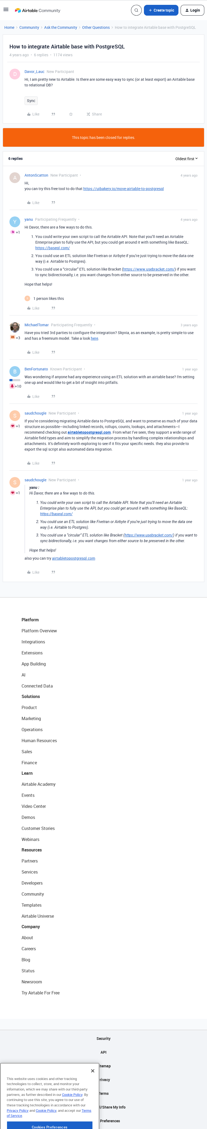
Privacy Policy (18, 1125)
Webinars (30, 839)
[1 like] (44, 298)
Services (30, 872)
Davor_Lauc (34, 71)
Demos (28, 817)
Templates (32, 905)
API (103, 1052)
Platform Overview (39, 631)
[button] (6, 11)
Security (103, 1038)
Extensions (32, 653)
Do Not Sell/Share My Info (104, 1107)
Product (29, 707)
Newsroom (32, 982)
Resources (32, 850)
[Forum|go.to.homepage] (37, 10)
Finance (29, 763)
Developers (32, 883)
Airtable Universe (38, 916)
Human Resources (39, 741)
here (94, 338)
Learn (27, 773)
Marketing (31, 718)
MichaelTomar (37, 324)
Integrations (33, 642)
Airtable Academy (39, 784)
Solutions (31, 696)
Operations (32, 729)
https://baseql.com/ (52, 247)
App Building (34, 664)
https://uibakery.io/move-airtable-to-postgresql (123, 188)
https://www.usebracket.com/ (149, 269)
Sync (31, 100)
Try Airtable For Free (41, 993)
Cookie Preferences (103, 1120)
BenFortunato (36, 368)
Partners (30, 861)
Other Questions (96, 27)
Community (29, 27)
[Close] (93, 1086)
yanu (29, 219)
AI (24, 675)
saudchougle (35, 413)
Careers (29, 949)
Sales (27, 752)
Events (28, 795)
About (27, 938)
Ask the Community (60, 27)
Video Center (34, 806)
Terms (103, 1093)
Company (31, 927)
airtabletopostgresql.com (73, 558)
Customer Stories (38, 828)
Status (28, 971)
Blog (26, 960)
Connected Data (37, 686)
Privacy (103, 1079)
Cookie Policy (72, 1109)
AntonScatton (36, 175)
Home (9, 27)
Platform (30, 620)
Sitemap (103, 1065)
